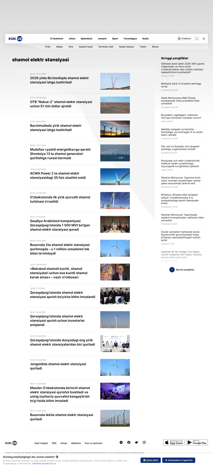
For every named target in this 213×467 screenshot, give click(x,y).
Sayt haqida (41, 443)
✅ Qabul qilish (150, 460)
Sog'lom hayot (86, 46)
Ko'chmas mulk (106, 46)
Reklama (76, 443)
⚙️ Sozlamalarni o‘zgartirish (179, 460)
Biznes (155, 46)
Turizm (143, 46)
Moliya (59, 46)
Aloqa (63, 443)
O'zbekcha (184, 38)
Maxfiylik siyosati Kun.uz (44, 463)
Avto (71, 46)
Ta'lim (47, 46)
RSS (54, 443)
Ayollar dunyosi (126, 46)
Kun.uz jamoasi (93, 443)
